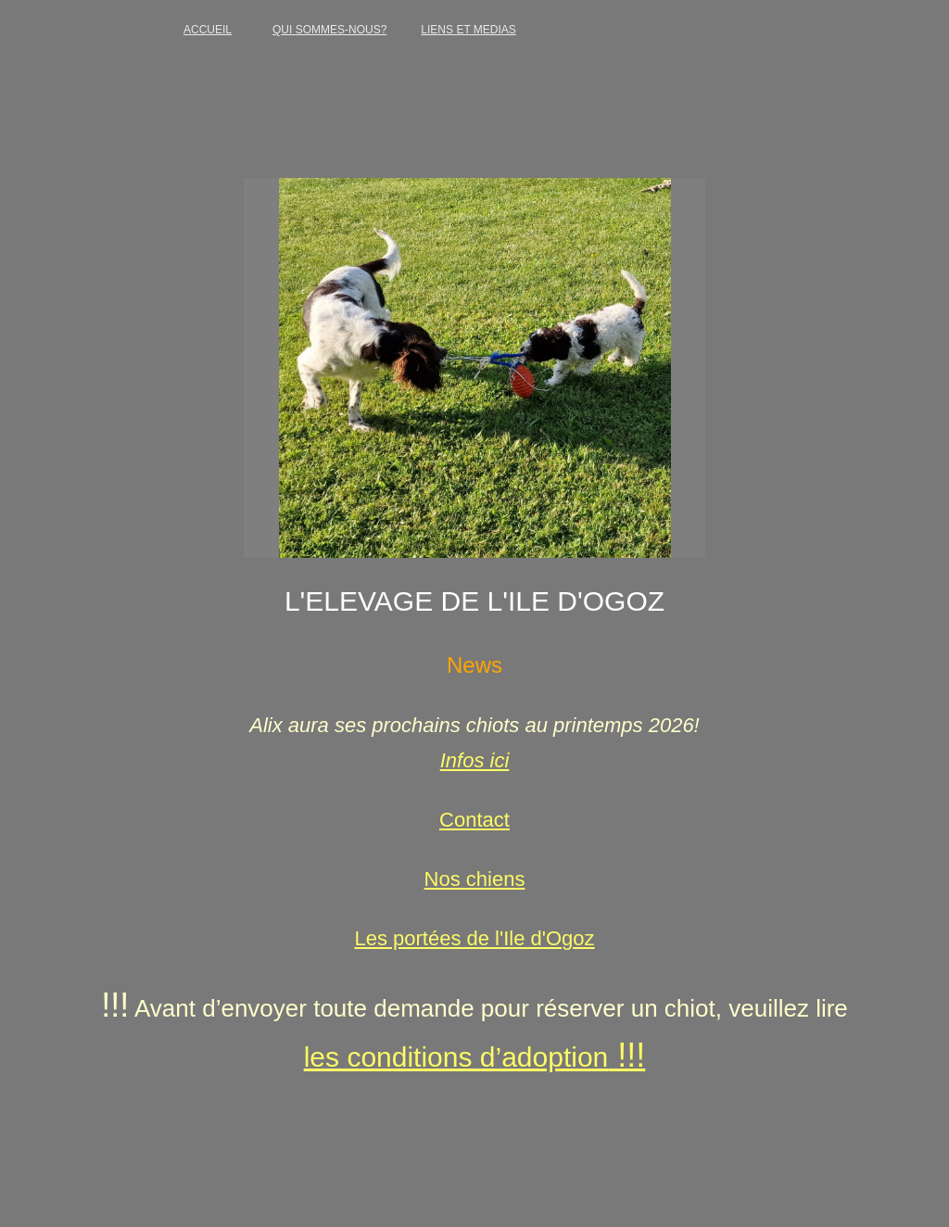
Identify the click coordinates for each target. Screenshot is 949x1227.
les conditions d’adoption (456, 1057)
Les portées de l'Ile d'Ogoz (474, 938)
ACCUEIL (207, 29)
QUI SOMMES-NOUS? (329, 29)
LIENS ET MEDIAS (468, 29)
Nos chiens (474, 879)
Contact (474, 819)
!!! (626, 1055)
